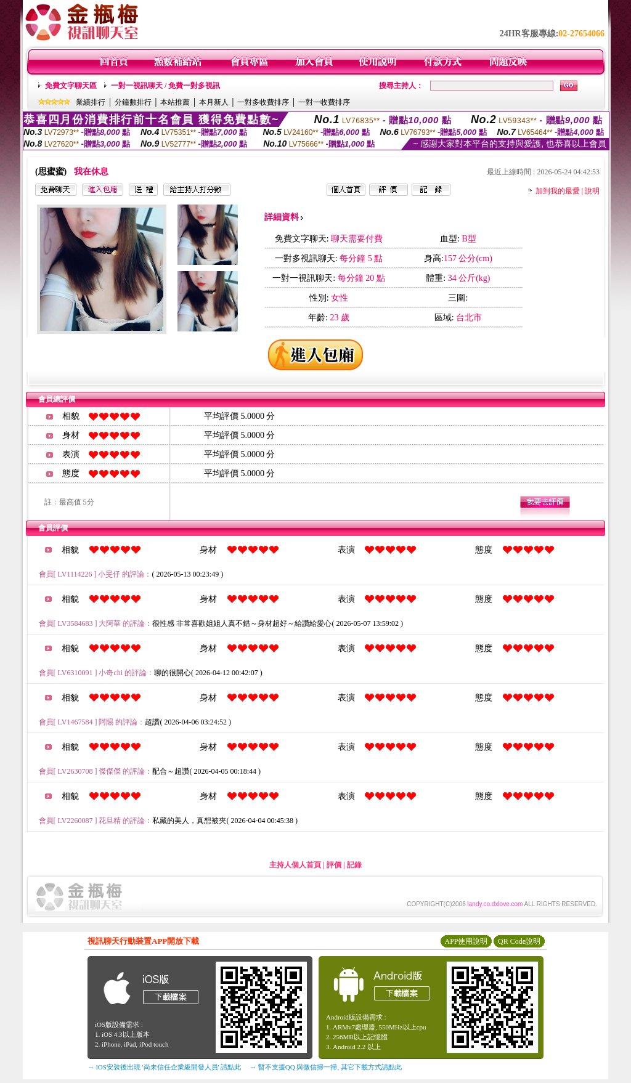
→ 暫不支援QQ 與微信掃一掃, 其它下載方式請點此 (326, 1067)
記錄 (354, 865)
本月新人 (214, 102)
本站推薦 (175, 102)
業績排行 (90, 102)
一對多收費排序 (263, 102)
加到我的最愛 (557, 191)
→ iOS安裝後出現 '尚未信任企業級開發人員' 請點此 (164, 1067)
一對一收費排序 (324, 102)
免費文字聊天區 (71, 85)
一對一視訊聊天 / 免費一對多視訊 (165, 85)
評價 (334, 865)
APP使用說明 (465, 941)
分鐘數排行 (133, 102)
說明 (592, 191)
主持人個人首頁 (295, 865)
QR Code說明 (519, 941)
